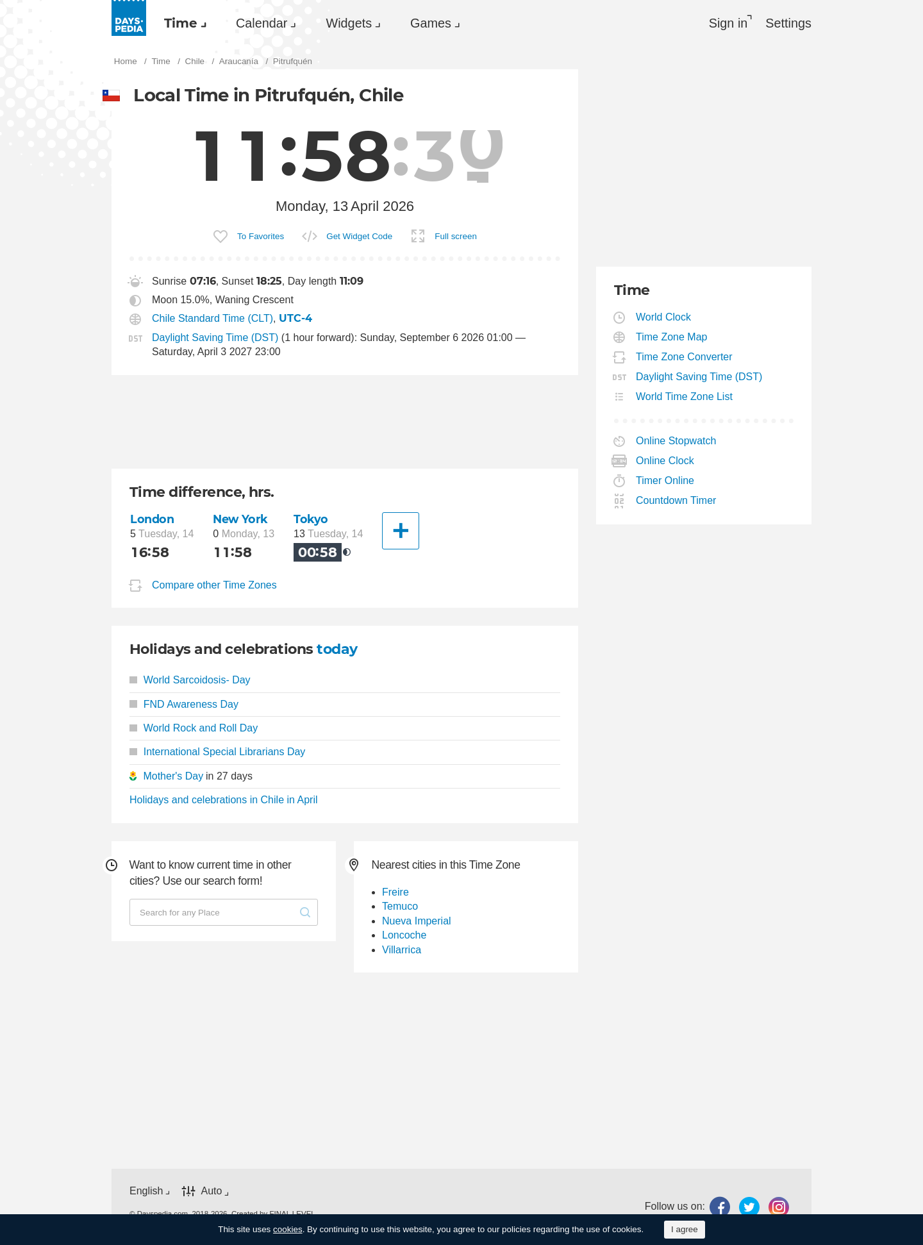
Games (430, 23)
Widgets (349, 23)
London (152, 519)
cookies (288, 1229)
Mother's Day (173, 776)
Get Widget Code (359, 236)
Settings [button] (788, 23)
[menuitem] (182, 23)
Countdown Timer (676, 500)
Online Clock (665, 460)
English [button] (146, 1190)
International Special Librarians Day (217, 751)
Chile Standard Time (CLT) (212, 318)
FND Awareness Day (183, 704)
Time (180, 23)
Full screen (456, 236)
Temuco (400, 906)
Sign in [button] (728, 23)
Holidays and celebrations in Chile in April (223, 799)
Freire (395, 892)
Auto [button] (211, 1191)
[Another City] (400, 530)
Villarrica (401, 949)
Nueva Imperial (416, 920)
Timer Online (665, 480)
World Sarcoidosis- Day (190, 679)
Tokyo (311, 519)
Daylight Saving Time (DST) (215, 337)
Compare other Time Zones (214, 585)
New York (240, 519)
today (337, 649)
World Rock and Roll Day (193, 728)
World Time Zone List (684, 396)
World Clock (663, 317)
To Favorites (260, 236)
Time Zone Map (671, 336)
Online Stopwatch (676, 440)
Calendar (261, 23)
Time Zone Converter (684, 356)
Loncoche (404, 935)
